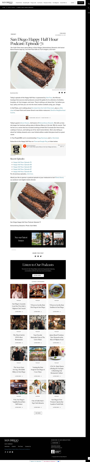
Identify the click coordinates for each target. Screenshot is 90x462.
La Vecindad (55, 138)
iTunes (36, 141)
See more (38, 413)
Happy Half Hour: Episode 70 (22, 162)
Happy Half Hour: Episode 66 (22, 171)
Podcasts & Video (47, 2)
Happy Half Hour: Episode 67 (22, 169)
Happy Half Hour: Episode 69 (22, 165)
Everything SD (26, 2)
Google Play (44, 141)
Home (3, 7)
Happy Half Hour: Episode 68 (22, 167)
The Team (20, 446)
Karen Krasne (25, 123)
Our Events (39, 2)
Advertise (7, 446)
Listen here (37, 275)
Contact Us (28, 446)
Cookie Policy (15, 449)
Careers (14, 446)
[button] (59, 93)
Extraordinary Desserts (46, 123)
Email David (59, 177)
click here (30, 174)
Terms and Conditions (24, 449)
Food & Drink (19, 2)
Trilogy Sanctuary (42, 138)
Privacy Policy (8, 449)
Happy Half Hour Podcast (25, 7)
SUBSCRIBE (55, 442)
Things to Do (33, 2)
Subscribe (80, 2)
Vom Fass (49, 98)
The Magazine (56, 2)
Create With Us (63, 2)
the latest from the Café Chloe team (43, 108)
